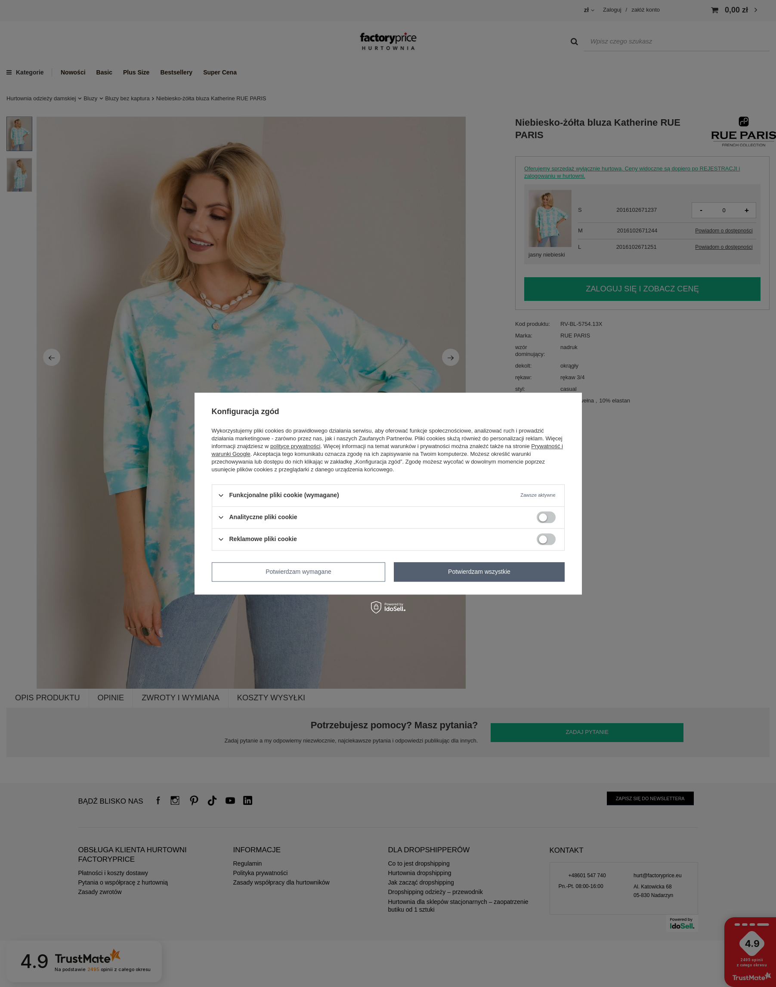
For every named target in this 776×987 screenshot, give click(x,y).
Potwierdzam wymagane (298, 571)
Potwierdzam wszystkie (479, 571)
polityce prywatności (295, 446)
